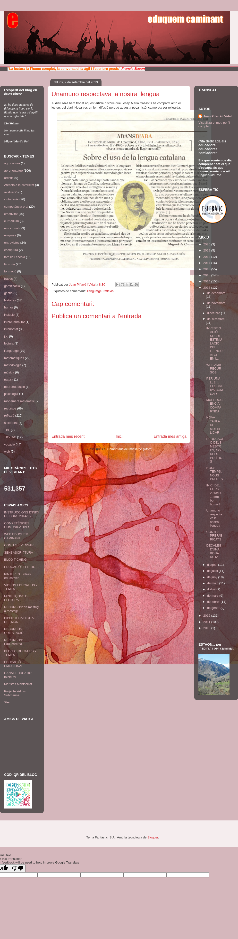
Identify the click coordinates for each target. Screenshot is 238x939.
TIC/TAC (10, 437)
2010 (207, 628)
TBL (7, 430)
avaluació (10, 192)
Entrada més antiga (170, 436)
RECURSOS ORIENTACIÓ (14, 631)
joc (6, 336)
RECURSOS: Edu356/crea (13, 642)
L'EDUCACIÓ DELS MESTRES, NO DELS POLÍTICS (214, 450)
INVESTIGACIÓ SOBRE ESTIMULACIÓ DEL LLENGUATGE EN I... (214, 343)
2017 (207, 263)
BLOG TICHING (15, 559)
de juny (212, 577)
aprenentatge (13, 170)
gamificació (12, 286)
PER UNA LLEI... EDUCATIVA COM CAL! (214, 386)
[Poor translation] (18, 868)
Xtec (7, 702)
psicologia (11, 394)
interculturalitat (14, 322)
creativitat (11, 214)
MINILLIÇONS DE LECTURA (17, 598)
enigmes (10, 235)
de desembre (216, 293)
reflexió (108, 291)
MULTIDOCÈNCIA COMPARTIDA (214, 405)
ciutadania (11, 199)
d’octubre (214, 313)
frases (8, 278)
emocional (11, 228)
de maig (213, 583)
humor (8, 307)
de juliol (213, 571)
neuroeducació (14, 387)
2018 (207, 257)
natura (8, 379)
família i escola (14, 257)
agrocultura (12, 163)
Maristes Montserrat (18, 684)
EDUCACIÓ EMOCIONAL (13, 664)
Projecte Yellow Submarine (15, 693)
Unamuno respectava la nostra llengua (214, 518)
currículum (11, 221)
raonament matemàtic (19, 401)
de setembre (216, 319)
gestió (8, 293)
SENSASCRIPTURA (18, 552)
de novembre (216, 303)
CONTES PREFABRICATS (214, 535)
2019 (207, 250)
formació (10, 271)
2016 (207, 269)
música (9, 372)
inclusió (9, 314)
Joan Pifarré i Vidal (82, 284)
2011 (207, 622)
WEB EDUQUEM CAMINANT (16, 536)
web (7, 451)
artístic (8, 178)
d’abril (211, 589)
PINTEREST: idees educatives (17, 576)
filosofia (9, 264)
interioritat (11, 329)
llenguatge (94, 291)
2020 (207, 244)
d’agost (212, 565)
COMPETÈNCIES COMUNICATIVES (17, 525)
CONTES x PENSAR (19, 545)
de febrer (214, 602)
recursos (10, 408)
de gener (214, 608)
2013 (207, 287)
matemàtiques (14, 358)
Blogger (152, 837)
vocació (9, 444)
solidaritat (11, 423)
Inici (119, 436)
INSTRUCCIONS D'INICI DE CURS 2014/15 (21, 514)
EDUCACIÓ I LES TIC (19, 567)
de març (213, 595)
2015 (207, 275)
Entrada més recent (68, 436)
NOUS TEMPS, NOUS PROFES (214, 473)
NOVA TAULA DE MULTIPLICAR (213, 425)
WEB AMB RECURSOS (213, 368)
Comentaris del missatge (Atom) (130, 449)
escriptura (11, 250)
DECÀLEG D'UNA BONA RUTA (213, 551)
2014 (207, 281)
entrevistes (11, 242)
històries (10, 300)
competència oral (16, 206)
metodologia (12, 365)
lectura (9, 343)
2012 (207, 615)
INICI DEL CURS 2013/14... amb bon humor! (214, 494)
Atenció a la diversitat (19, 185)
